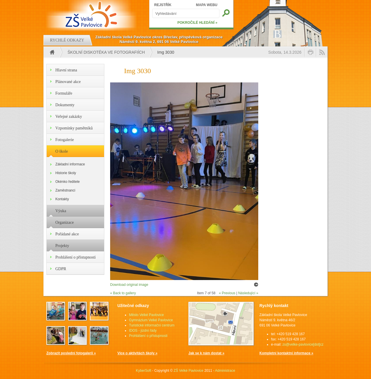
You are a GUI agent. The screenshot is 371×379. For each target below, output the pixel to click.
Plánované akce (68, 82)
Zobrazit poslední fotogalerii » (71, 353)
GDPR (60, 269)
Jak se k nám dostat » (206, 353)
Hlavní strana (66, 70)
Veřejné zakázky (68, 116)
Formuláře (63, 93)
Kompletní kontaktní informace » (286, 353)
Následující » (248, 293)
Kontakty (62, 199)
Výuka (60, 211)
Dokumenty (64, 105)
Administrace (225, 371)
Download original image (129, 285)
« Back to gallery (123, 293)
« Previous (227, 293)
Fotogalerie (64, 140)
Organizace (64, 222)
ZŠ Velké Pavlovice (188, 371)
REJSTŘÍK (162, 5)
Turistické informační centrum (151, 325)
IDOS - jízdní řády (143, 331)
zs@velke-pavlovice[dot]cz (302, 344)
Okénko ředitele (67, 182)
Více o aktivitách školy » (137, 353)
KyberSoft (143, 371)
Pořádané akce (67, 234)
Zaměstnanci (65, 190)
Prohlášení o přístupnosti (75, 257)
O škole (61, 151)
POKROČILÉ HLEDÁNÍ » (197, 23)
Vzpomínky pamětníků (74, 128)
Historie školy (65, 173)
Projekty (62, 245)
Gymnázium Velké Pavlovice (151, 320)
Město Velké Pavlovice (146, 315)
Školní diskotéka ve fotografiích (106, 52)
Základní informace (70, 164)
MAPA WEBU (206, 5)
